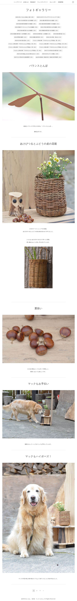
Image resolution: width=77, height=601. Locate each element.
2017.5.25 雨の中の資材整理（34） (23, 57)
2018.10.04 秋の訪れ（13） (22, 40)
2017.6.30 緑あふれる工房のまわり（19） (28, 54)
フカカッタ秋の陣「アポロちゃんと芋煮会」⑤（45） (22, 44)
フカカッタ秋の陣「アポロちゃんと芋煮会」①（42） (28, 50)
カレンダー (53, 2)
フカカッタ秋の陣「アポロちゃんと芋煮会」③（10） (22, 47)
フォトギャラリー (42, 2)
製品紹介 (33, 2)
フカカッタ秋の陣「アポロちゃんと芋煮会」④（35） (53, 44)
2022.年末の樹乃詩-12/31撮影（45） (51, 27)
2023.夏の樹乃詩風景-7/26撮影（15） (49, 24)
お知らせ (26, 2)
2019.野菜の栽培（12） (20, 37)
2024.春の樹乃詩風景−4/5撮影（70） (26, 24)
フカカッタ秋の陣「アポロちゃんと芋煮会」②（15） (53, 47)
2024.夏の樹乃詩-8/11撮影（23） (49, 20)
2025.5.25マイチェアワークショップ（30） (48, 17)
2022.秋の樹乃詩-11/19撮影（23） (26, 30)
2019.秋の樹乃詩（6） (59, 34)
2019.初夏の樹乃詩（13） (37, 37)
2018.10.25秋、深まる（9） (54, 37)
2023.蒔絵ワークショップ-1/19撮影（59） (26, 27)
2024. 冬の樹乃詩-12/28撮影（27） (27, 20)
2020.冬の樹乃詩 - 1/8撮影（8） (42, 34)
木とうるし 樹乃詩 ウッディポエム (34, 598)
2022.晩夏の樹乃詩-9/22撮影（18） (48, 30)
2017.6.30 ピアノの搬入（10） (50, 54)
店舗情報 (60, 2)
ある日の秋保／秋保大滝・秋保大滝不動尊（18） (49, 57)
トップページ (18, 2)
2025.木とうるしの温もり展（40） (25, 17)
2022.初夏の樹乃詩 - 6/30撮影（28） (20, 34)
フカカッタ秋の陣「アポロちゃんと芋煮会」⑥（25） (47, 40)
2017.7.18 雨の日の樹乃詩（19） (53, 50)
